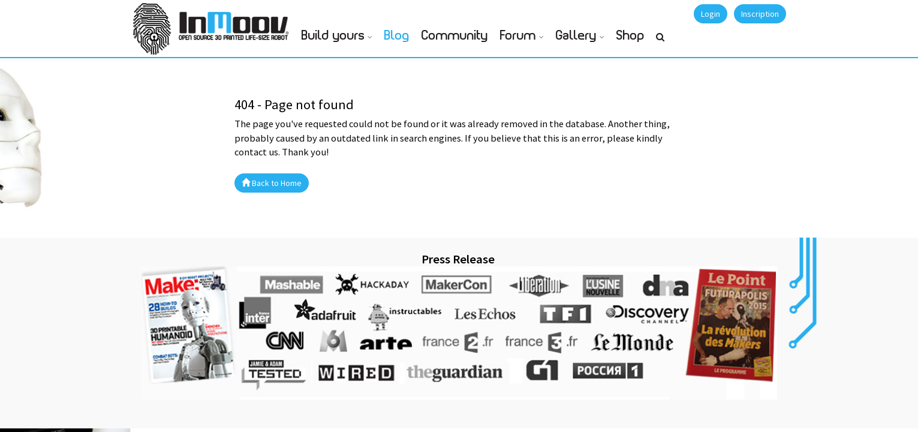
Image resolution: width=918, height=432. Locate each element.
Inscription (760, 13)
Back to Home (272, 183)
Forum (518, 35)
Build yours (333, 35)
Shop (630, 35)
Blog (397, 35)
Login (710, 13)
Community (455, 35)
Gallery (576, 35)
